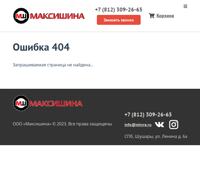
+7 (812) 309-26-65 (118, 9)
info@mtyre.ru (138, 124)
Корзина (165, 15)
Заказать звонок (119, 19)
